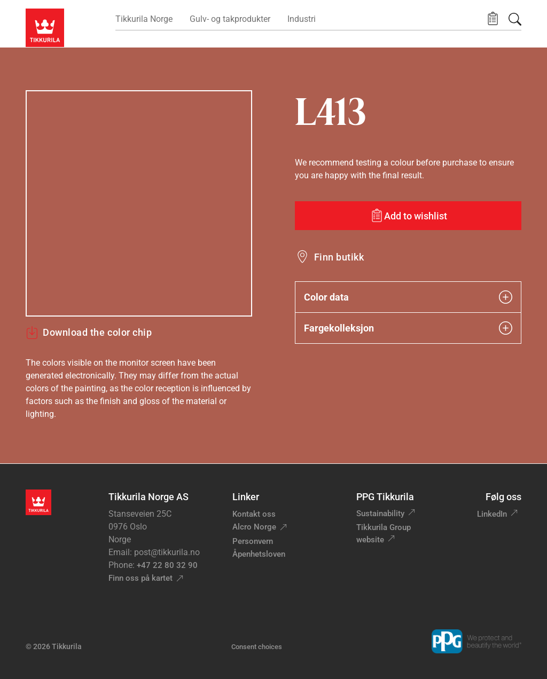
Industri (301, 19)
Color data (408, 297)
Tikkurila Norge (144, 19)
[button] (493, 19)
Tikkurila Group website (383, 533)
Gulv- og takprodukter (230, 19)
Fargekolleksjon (408, 328)
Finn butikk (339, 257)
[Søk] (515, 19)
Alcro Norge (254, 527)
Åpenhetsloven (258, 554)
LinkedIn (492, 514)
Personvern (252, 541)
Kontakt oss (254, 514)
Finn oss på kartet (140, 578)
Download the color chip (89, 332)
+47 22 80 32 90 (167, 565)
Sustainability (380, 513)
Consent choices (256, 647)
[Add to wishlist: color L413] (408, 215)
